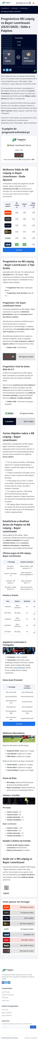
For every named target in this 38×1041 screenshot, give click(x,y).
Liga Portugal (6, 992)
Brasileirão (5, 997)
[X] (7, 70)
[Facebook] (4, 70)
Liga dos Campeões (7, 995)
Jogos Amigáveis (7, 1012)
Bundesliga (23, 8)
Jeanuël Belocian (19, 668)
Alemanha (15, 8)
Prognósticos (5, 8)
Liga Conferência (7, 1015)
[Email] (16, 1027)
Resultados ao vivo (22, 3)
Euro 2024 (5, 1010)
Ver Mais (19, 250)
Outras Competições (10, 1006)
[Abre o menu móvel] (30, 3)
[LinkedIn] (10, 70)
